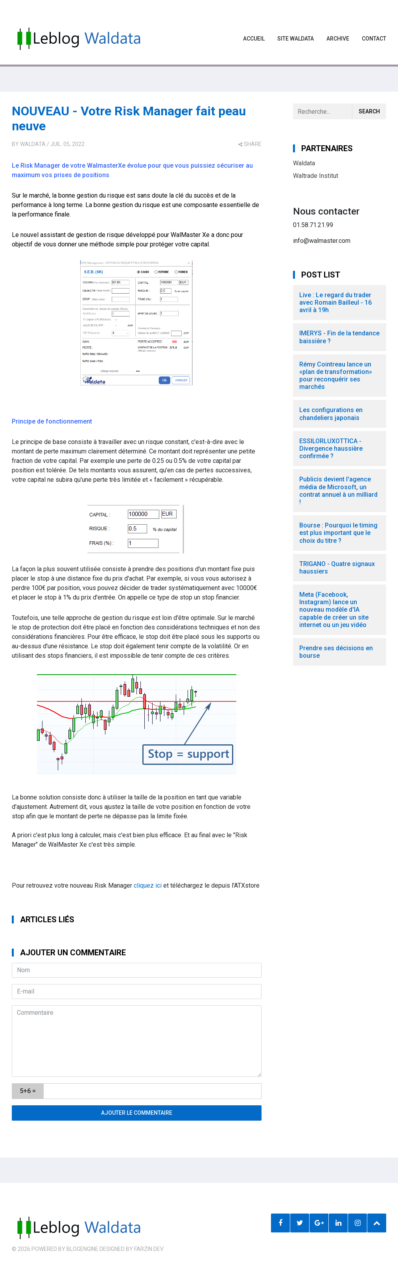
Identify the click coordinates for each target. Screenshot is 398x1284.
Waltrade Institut (315, 175)
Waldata (33, 144)
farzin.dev (149, 1249)
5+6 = (28, 1091)
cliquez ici (148, 885)
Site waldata (295, 38)
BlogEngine (82, 1249)
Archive (337, 38)
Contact (374, 38)
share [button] (250, 144)
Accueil (254, 38)
